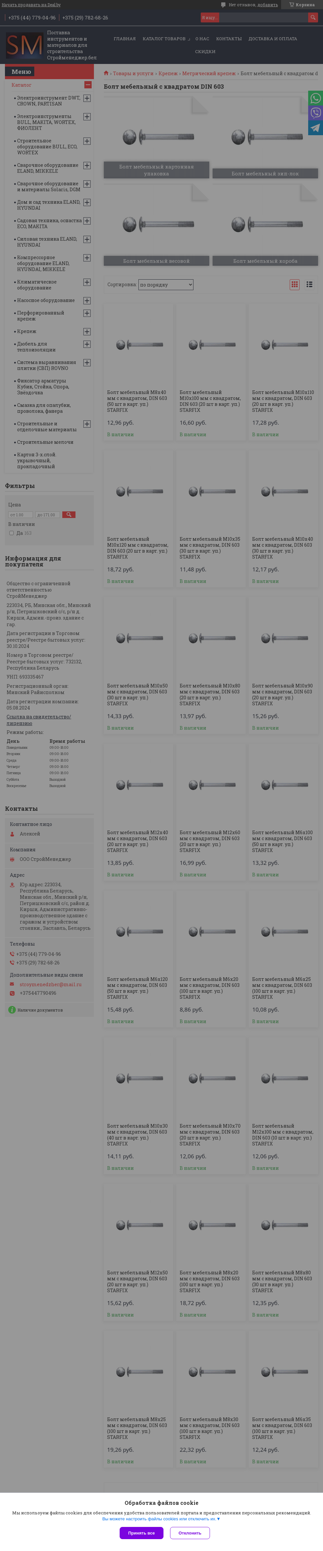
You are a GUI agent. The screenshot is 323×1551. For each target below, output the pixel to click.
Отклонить (190, 1533)
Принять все (141, 1533)
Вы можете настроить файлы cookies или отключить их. (159, 1518)
